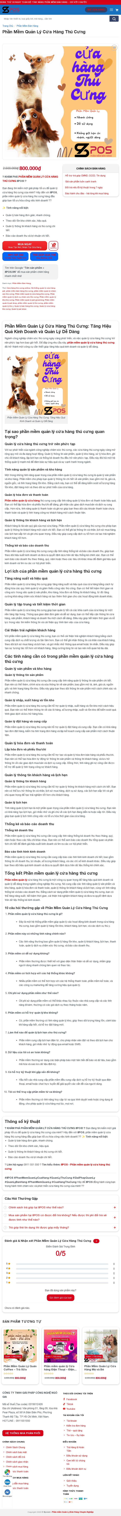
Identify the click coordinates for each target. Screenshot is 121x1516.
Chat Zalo (7, 1483)
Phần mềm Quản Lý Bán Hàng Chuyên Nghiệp (73, 1512)
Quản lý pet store (19, 309)
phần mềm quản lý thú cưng (30, 303)
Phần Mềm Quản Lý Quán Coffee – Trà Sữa (20, 1367)
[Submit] (114, 19)
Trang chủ (7, 26)
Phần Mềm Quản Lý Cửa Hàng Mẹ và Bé (100, 1367)
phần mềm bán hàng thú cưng (19, 291)
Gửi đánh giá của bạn (60, 1297)
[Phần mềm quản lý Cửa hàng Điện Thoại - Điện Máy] (60, 1346)
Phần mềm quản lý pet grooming (29, 300)
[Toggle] (5, 1207)
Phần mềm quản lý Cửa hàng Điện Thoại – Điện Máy (59, 1367)
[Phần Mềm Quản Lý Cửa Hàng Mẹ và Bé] (100, 1346)
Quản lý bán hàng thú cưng (26, 306)
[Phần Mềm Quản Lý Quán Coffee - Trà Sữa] (20, 1346)
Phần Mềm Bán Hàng (27, 26)
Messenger (7, 1493)
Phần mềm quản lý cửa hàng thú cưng (32, 294)
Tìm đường (7, 1473)
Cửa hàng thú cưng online (18, 288)
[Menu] (111, 10)
